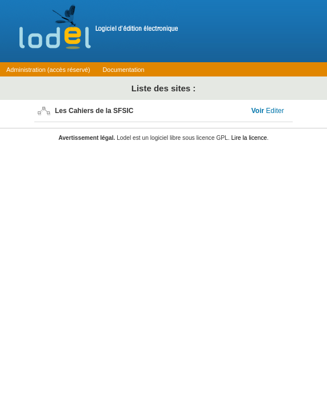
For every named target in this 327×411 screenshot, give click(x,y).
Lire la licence (249, 138)
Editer (275, 111)
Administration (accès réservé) (48, 69)
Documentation (124, 69)
